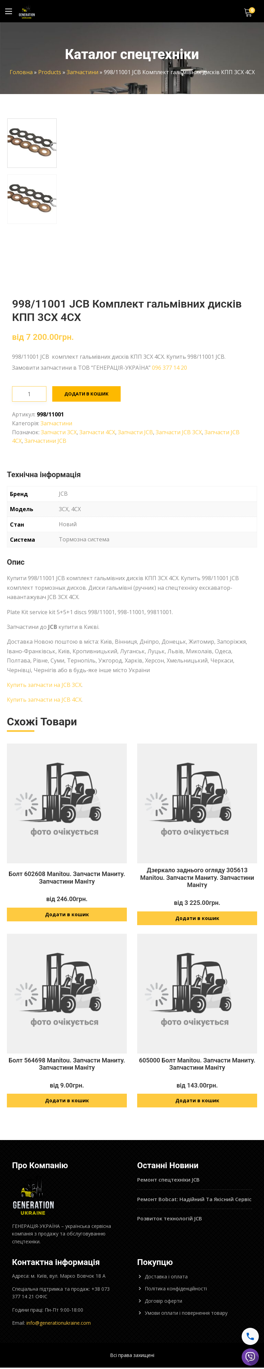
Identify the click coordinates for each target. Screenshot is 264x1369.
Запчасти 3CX (59, 432)
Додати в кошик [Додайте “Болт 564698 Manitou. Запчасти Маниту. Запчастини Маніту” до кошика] (67, 1102)
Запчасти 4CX (97, 432)
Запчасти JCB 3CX (179, 432)
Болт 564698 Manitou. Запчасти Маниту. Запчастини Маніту (67, 1064)
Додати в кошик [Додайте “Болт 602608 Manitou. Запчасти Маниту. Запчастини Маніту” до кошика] (67, 915)
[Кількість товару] (29, 394)
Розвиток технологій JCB (169, 1220)
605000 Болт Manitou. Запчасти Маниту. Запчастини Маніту (197, 1064)
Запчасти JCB (135, 432)
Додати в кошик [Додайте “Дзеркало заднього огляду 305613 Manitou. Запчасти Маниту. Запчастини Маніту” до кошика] (197, 919)
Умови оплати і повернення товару (186, 1314)
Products (49, 72)
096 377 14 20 (169, 367)
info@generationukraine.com (58, 1324)
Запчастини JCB (45, 441)
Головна (21, 72)
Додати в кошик (87, 394)
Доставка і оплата (166, 1278)
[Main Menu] (8, 11)
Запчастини (82, 72)
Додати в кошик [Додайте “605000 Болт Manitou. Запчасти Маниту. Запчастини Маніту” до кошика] (197, 1102)
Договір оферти (163, 1302)
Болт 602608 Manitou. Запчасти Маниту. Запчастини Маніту (67, 877)
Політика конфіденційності (176, 1290)
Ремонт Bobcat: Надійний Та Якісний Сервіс (194, 1200)
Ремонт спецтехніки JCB (168, 1181)
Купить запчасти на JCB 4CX (44, 699)
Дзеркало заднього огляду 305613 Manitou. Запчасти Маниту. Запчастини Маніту (197, 877)
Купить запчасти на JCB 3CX (44, 685)
